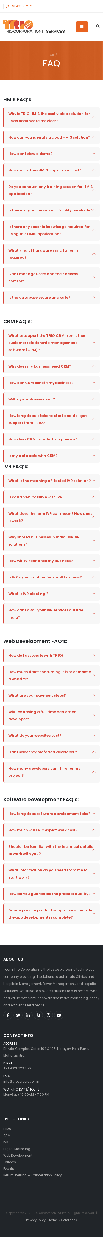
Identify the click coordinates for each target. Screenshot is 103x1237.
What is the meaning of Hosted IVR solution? (49, 480)
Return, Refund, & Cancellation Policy (32, 1175)
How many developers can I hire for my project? (44, 772)
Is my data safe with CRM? (33, 455)
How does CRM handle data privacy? (42, 439)
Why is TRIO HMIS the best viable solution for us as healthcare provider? (49, 117)
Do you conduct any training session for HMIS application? (50, 190)
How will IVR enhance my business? (40, 560)
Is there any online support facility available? (50, 210)
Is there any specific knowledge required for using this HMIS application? (49, 230)
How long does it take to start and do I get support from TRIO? (47, 419)
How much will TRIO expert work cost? (43, 830)
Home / (51, 55)
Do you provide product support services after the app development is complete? (51, 914)
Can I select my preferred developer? (42, 752)
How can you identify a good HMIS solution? (49, 137)
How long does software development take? (49, 813)
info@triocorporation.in (21, 1081)
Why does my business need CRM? (39, 366)
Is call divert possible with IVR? (36, 497)
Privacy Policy (36, 1220)
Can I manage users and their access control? (43, 277)
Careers (9, 1162)
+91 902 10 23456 (20, 6)
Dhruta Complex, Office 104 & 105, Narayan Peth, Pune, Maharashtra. (51, 1050)
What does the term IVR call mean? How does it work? (50, 517)
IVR (5, 1142)
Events (8, 1169)
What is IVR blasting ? (28, 593)
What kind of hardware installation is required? (43, 254)
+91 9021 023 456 (17, 1068)
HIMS (7, 1129)
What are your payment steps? (37, 695)
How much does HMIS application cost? (45, 170)
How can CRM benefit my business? (41, 382)
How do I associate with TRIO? (36, 655)
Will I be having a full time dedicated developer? (42, 715)
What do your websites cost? (35, 735)
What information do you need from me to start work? (48, 874)
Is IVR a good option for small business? (45, 577)
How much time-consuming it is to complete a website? (49, 675)
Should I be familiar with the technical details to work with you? (50, 850)
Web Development (17, 1155)
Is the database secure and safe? (39, 297)
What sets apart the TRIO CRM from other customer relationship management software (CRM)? (46, 342)
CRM (6, 1136)
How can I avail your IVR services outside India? (45, 614)
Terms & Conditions (63, 1220)
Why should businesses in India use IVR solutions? (43, 541)
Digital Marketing (16, 1149)
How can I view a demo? (30, 153)
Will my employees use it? (31, 399)
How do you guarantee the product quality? (49, 893)
